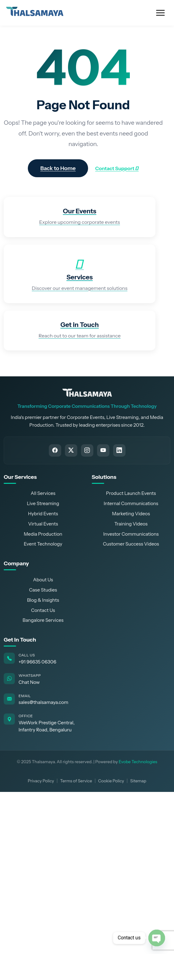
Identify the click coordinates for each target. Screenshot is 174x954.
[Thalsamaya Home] (87, 393)
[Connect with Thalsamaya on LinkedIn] (119, 450)
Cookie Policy (111, 780)
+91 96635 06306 (37, 662)
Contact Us (43, 610)
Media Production (43, 534)
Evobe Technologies (138, 761)
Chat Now (29, 682)
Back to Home (57, 168)
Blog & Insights (43, 600)
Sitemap (138, 780)
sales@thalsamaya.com (43, 702)
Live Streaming (43, 503)
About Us (43, 580)
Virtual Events (43, 524)
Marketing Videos (131, 514)
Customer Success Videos (131, 544)
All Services (43, 493)
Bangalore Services (43, 620)
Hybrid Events (43, 514)
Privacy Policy (41, 780)
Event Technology (43, 544)
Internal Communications (131, 503)
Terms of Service (76, 780)
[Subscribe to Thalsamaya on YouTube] (103, 450)
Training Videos (131, 524)
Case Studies (43, 590)
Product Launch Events (131, 493)
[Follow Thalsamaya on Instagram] (87, 450)
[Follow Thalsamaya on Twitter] (71, 450)
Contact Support (117, 168)
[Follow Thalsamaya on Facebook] (55, 450)
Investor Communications (131, 534)
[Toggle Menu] (160, 13)
